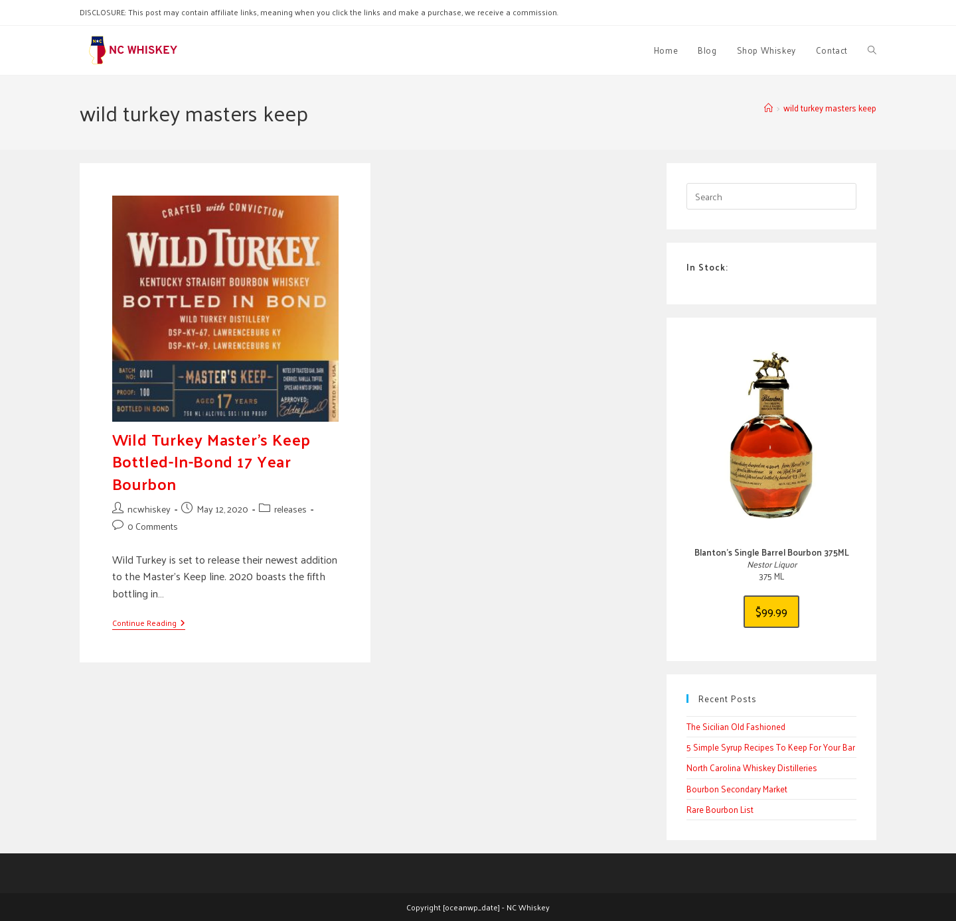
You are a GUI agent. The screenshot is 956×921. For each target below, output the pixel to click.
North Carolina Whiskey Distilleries (751, 767)
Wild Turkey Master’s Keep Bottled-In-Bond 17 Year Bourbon (211, 461)
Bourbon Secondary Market (736, 788)
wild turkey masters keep (829, 107)
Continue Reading (148, 623)
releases (290, 509)
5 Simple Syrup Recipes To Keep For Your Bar (770, 747)
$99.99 (771, 611)
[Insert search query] (771, 196)
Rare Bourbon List (720, 809)
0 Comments (152, 526)
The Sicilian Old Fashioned (735, 726)
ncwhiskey (149, 509)
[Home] (768, 107)
